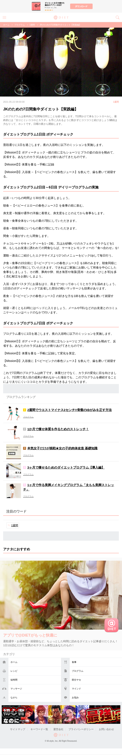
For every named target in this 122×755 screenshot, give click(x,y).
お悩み (75, 697)
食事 (74, 662)
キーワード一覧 (39, 729)
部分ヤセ (76, 679)
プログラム (77, 671)
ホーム (13, 662)
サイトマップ (17, 729)
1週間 (32, 25)
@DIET (61, 17)
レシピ (13, 671)
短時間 (13, 679)
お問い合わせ (106, 729)
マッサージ (16, 688)
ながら (13, 697)
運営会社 (58, 729)
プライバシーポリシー (81, 729)
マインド (76, 688)
